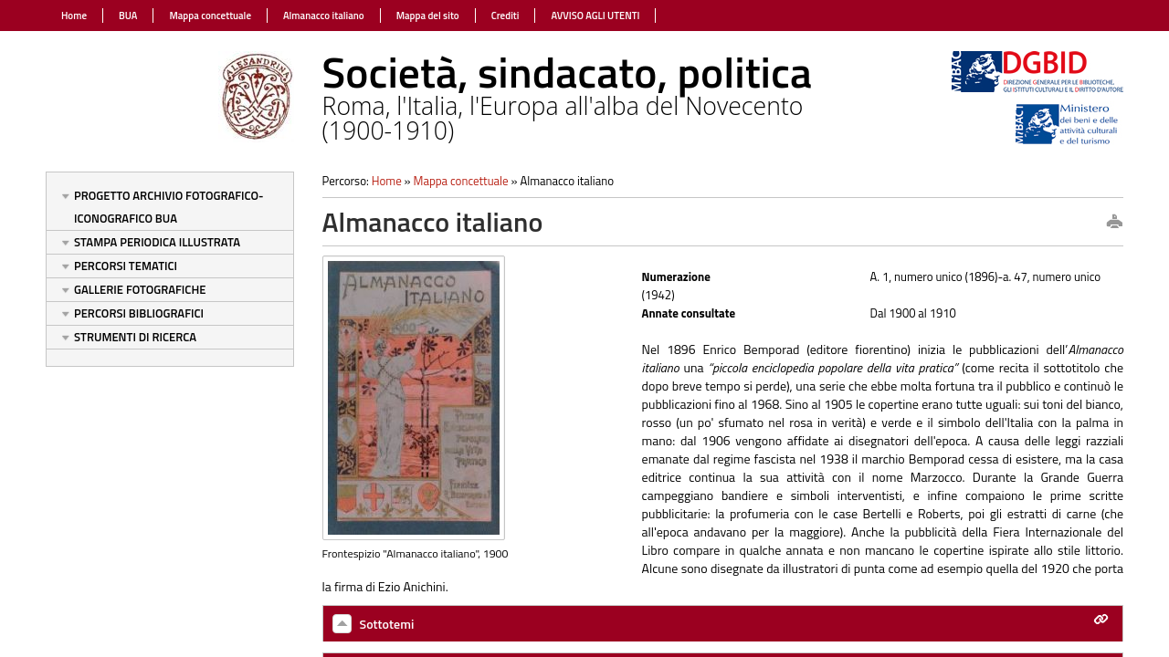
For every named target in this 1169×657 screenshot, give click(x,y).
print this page (1114, 223)
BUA (128, 15)
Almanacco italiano (323, 15)
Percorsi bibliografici (139, 313)
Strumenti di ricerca (135, 337)
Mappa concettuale (210, 15)
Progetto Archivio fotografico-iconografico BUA (169, 206)
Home (74, 15)
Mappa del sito (427, 15)
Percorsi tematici (125, 265)
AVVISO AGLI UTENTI (595, 15)
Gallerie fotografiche (139, 289)
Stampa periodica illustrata (157, 242)
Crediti (505, 15)
